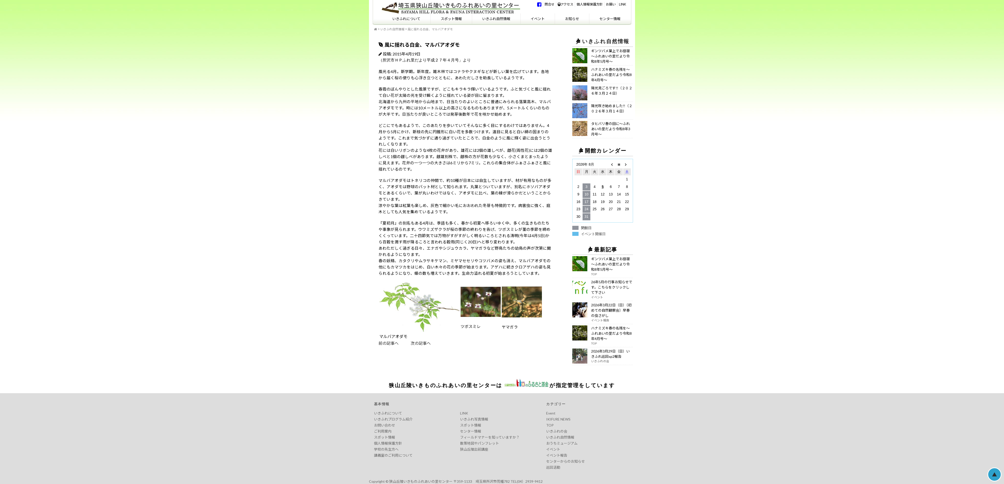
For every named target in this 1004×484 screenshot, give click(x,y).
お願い (611, 4)
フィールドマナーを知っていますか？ (490, 437)
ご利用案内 (383, 431)
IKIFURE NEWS (558, 419)
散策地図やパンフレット (479, 443)
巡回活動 (553, 467)
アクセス (565, 4)
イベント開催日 (593, 234)
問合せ (549, 4)
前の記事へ (389, 343)
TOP (550, 425)
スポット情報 (451, 19)
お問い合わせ (384, 425)
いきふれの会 (556, 431)
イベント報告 (556, 455)
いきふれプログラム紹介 (393, 419)
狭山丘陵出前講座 (474, 449)
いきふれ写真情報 (474, 419)
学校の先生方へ (386, 449)
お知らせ (572, 19)
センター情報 (609, 19)
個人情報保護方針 (590, 4)
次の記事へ (415, 343)
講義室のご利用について (393, 455)
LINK (622, 4)
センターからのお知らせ (565, 461)
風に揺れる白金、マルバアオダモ (430, 29)
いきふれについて (406, 19)
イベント (538, 19)
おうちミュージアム (562, 443)
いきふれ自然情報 (496, 19)
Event (550, 413)
